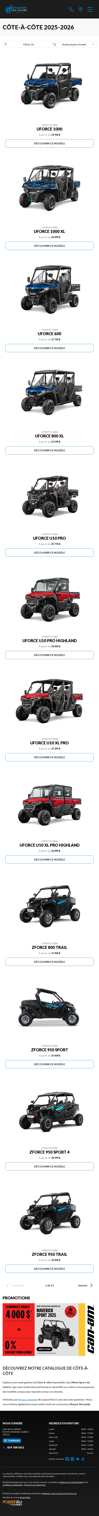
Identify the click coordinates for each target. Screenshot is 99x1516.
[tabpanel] (71, 1441)
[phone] (72, 9)
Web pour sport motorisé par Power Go (59, 1493)
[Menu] (90, 9)
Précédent (14, 1285)
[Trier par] (74, 44)
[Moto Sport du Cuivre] (16, 9)
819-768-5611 (13, 1447)
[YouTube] (78, 1459)
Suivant (86, 1285)
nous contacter (28, 1399)
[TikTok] (83, 1459)
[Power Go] (40, 1502)
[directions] (81, 9)
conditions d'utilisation (13, 1485)
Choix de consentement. (35, 1485)
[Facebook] (67, 1459)
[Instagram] (72, 1459)
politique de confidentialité (71, 1482)
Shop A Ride (25, 1497)
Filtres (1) (19, 44)
